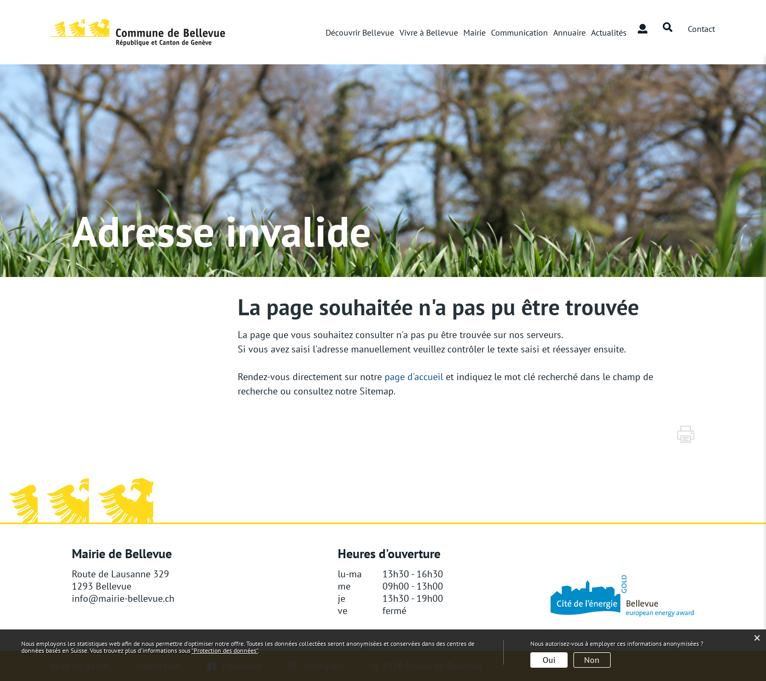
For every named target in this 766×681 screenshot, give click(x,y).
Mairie (474, 32)
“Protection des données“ (225, 650)
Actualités (609, 32)
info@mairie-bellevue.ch (123, 598)
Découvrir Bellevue (360, 32)
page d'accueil (414, 377)
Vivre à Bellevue (428, 32)
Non (592, 659)
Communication (519, 32)
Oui (549, 659)
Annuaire (569, 32)
